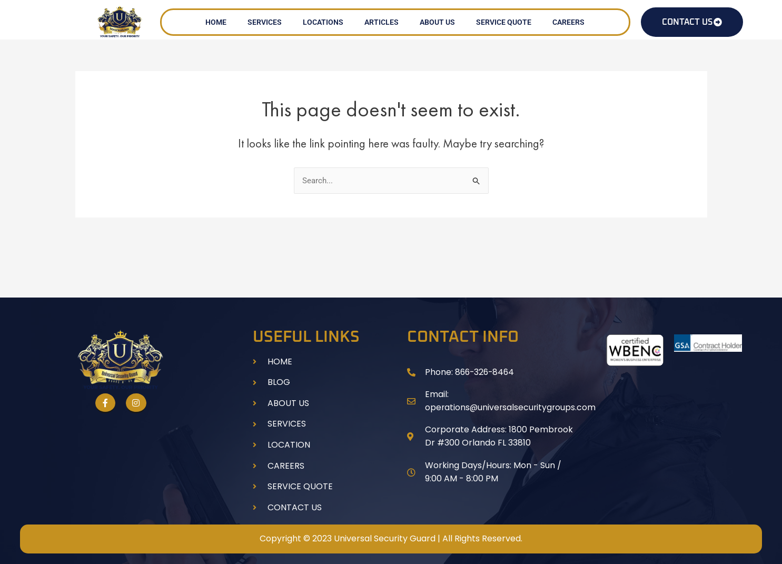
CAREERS (568, 22)
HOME (215, 22)
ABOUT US (437, 22)
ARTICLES (381, 22)
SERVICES (265, 22)
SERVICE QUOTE (503, 22)
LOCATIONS (323, 22)
